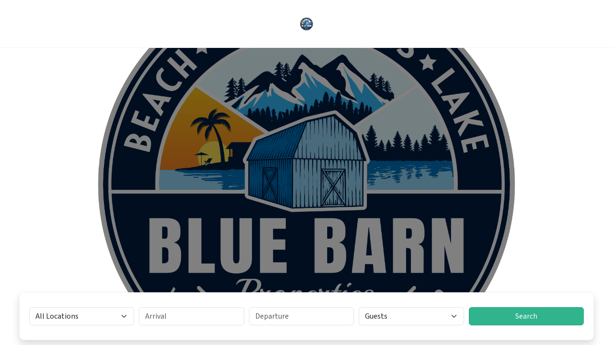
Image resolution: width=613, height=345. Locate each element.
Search (526, 316)
